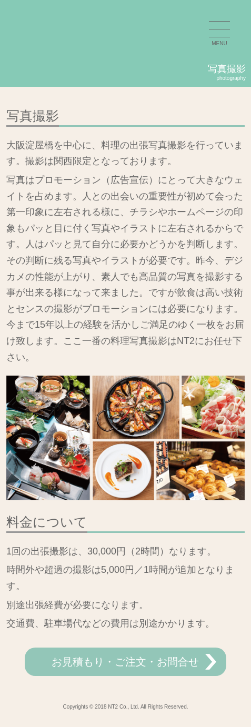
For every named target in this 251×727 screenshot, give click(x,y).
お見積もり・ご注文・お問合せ (125, 662)
